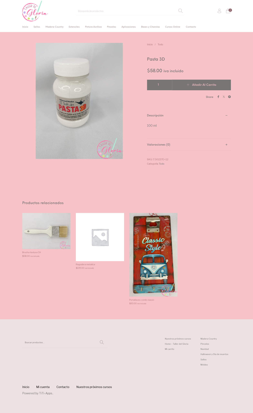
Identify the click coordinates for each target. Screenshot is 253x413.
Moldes (204, 364)
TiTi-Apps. (46, 393)
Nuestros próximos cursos (178, 338)
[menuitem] (25, 27)
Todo (160, 44)
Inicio (150, 44)
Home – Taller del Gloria (176, 344)
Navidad (205, 349)
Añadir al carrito (204, 85)
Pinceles (205, 344)
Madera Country (209, 338)
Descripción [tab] (155, 115)
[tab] (189, 124)
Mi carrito (169, 349)
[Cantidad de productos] (159, 85)
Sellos (204, 359)
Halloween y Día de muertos (214, 354)
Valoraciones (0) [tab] (158, 144)
